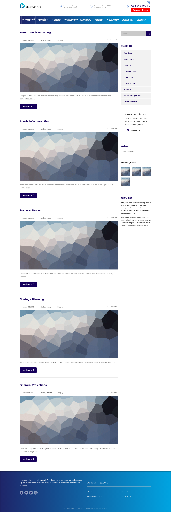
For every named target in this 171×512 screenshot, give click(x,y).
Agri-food (128, 53)
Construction (129, 83)
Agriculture (129, 59)
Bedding (127, 65)
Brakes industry (131, 71)
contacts (133, 130)
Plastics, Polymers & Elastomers (71, 20)
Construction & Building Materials (84, 20)
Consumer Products (99, 20)
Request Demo (140, 10)
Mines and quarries (132, 95)
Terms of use (126, 496)
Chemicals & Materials (56, 20)
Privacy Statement (94, 496)
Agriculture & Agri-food (28, 20)
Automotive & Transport (42, 20)
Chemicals (128, 77)
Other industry (130, 102)
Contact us (126, 492)
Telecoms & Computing (141, 20)
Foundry (127, 89)
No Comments (111, 40)
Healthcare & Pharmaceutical (127, 20)
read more (28, 106)
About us (90, 492)
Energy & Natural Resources (113, 20)
